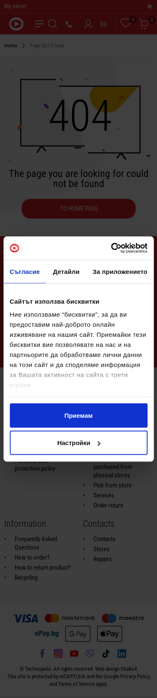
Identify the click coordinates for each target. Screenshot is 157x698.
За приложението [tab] (120, 271)
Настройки (78, 442)
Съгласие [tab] (25, 271)
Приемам (78, 415)
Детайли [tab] (66, 271)
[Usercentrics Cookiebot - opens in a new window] (111, 248)
